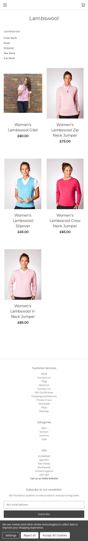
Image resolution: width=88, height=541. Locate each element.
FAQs (44, 407)
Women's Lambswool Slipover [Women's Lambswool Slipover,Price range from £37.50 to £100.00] (23, 220)
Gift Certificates (44, 392)
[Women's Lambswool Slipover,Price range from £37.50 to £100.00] (23, 184)
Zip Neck (9, 58)
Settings (11, 535)
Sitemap (44, 411)
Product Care (44, 400)
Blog (44, 381)
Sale (44, 439)
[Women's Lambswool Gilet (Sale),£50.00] (23, 93)
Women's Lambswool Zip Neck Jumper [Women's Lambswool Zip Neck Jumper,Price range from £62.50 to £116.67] (65, 130)
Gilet (7, 43)
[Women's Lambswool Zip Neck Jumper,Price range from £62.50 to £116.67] (65, 93)
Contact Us (44, 377)
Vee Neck (9, 53)
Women (44, 431)
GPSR (44, 373)
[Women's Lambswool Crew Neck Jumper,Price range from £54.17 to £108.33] (65, 184)
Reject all (30, 535)
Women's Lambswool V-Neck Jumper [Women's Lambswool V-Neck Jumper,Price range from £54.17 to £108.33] (23, 311)
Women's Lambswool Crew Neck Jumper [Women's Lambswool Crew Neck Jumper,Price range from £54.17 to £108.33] (65, 220)
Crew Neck (10, 37)
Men (44, 428)
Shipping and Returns (44, 396)
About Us (44, 385)
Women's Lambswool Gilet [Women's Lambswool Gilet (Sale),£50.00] (23, 127)
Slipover (9, 48)
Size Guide (44, 403)
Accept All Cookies (55, 535)
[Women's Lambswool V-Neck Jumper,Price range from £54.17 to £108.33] (23, 274)
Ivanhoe (44, 435)
